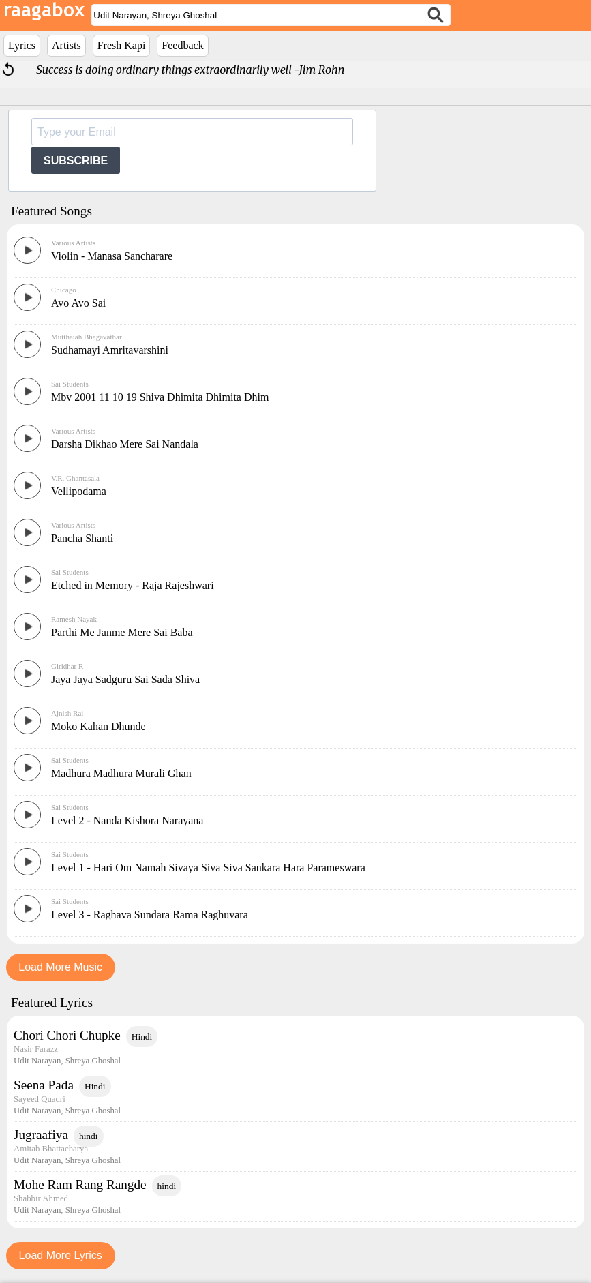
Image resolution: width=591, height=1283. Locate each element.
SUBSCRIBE (76, 160)
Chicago (63, 290)
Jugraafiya (41, 1135)
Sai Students (70, 384)
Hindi (142, 1036)
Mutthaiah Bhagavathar (86, 337)
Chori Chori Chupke (67, 1035)
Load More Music (60, 967)
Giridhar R (67, 666)
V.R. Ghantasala (75, 478)
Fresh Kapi (121, 45)
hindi (88, 1136)
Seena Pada (44, 1085)
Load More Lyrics (60, 1255)
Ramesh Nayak (74, 619)
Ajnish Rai (67, 713)
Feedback (182, 45)
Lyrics (21, 45)
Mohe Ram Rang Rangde (80, 1184)
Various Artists (73, 243)
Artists (66, 45)
